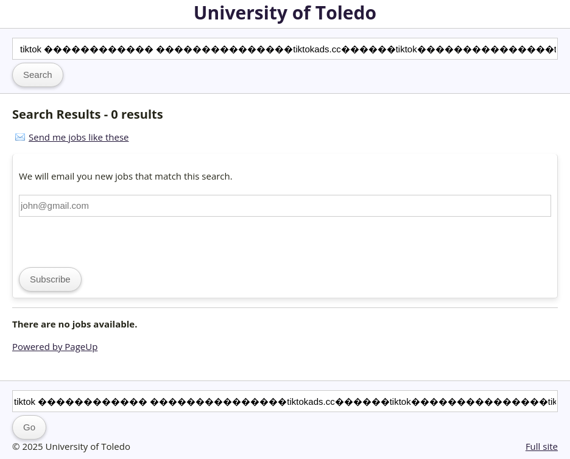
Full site (542, 446)
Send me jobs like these (78, 137)
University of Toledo (285, 12)
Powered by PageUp (54, 346)
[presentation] (111, 240)
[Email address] (285, 206)
